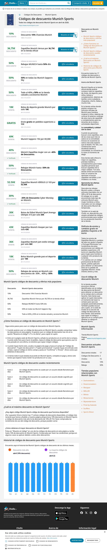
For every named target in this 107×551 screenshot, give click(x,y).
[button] (36, 548)
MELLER (86, 391)
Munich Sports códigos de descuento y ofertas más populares (92, 38)
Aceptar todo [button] (77, 540)
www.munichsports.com (96, 338)
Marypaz (86, 387)
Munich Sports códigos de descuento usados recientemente (92, 53)
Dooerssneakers (89, 384)
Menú (23, 3)
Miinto (85, 394)
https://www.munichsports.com (29, 25)
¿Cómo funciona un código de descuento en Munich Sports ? (92, 46)
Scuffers (86, 408)
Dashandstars (88, 380)
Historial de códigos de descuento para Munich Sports (92, 68)
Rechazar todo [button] (92, 540)
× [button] (104, 532)
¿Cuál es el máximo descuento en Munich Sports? (91, 60)
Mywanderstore (89, 401)
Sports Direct (88, 412)
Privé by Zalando (89, 405)
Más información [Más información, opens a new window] (52, 538)
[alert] (53, 540)
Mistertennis (88, 398)
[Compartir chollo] (81, 3)
